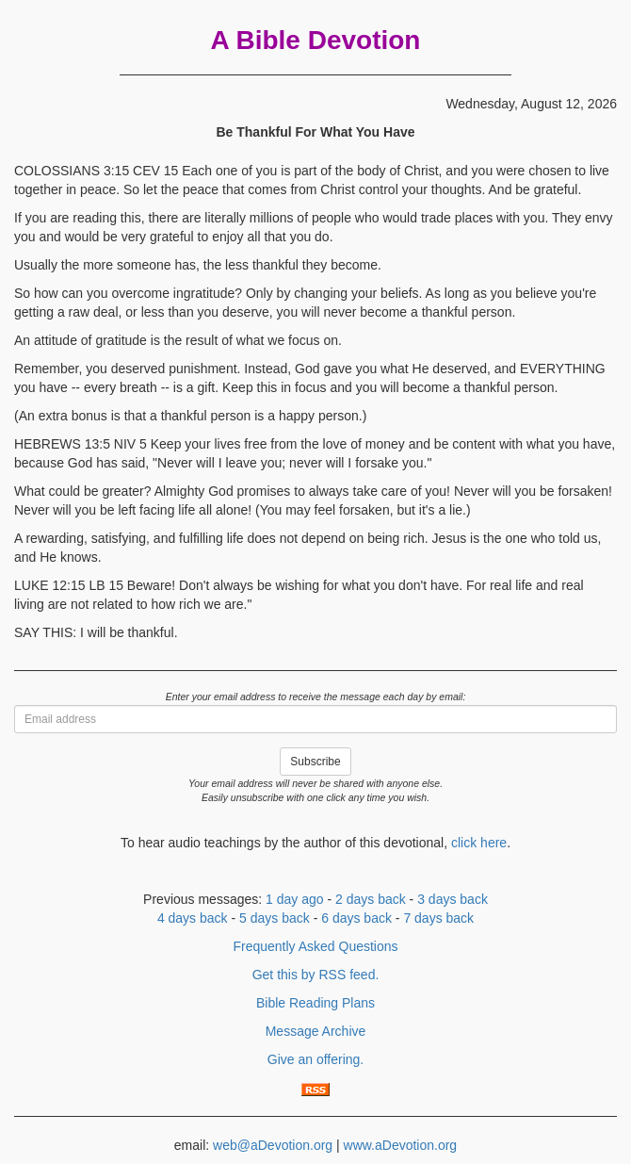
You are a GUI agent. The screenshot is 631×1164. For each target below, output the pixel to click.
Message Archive (316, 1031)
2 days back (370, 899)
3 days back (452, 899)
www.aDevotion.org (401, 1145)
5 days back (274, 918)
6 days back (356, 918)
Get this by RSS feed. (316, 974)
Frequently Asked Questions (315, 946)
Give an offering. (315, 1059)
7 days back (438, 918)
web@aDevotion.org (272, 1145)
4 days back (192, 918)
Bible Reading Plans (315, 1002)
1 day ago (295, 899)
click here (479, 842)
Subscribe (315, 761)
